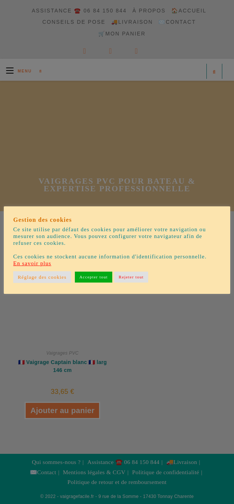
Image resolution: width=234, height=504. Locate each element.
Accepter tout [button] (93, 277)
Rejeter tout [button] (131, 277)
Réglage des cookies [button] (42, 277)
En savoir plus (32, 263)
